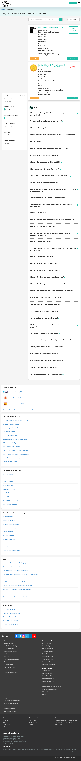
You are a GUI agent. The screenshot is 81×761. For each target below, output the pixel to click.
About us (5, 720)
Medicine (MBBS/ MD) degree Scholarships (15, 439)
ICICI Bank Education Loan (49, 692)
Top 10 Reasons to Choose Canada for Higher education (18, 593)
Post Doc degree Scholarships (11, 446)
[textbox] (13, 109)
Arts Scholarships (8, 643)
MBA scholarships (8, 656)
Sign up (73, 3)
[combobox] (14, 101)
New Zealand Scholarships (10, 500)
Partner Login (58, 718)
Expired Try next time (73, 67)
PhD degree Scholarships (10, 443)
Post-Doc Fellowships (9, 667)
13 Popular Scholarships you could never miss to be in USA (19, 578)
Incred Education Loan (48, 684)
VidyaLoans (45, 694)
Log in (65, 3)
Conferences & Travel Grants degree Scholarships (16, 454)
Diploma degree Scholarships (11, 435)
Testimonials (6, 724)
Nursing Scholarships (9, 520)
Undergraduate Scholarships (11, 659)
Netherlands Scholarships (10, 504)
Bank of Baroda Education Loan (50, 676)
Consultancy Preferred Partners (63, 722)
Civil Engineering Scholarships (11, 524)
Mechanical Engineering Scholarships (13, 528)
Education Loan (46, 670)
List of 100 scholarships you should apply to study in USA (18, 563)
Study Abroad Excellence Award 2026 (50, 27)
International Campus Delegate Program (66, 720)
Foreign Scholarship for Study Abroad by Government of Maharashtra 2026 (51, 66)
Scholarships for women (10, 669)
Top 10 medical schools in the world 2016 (14, 582)
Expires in (73, 29)
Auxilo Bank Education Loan (49, 689)
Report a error (58, 724)
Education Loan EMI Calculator (12, 700)
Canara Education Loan (48, 681)
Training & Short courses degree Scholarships (15, 450)
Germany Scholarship (47, 648)
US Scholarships (46, 643)
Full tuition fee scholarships (10, 624)
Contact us (6, 729)
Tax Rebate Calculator (9, 708)
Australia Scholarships (9, 485)
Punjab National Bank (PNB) (13, 404)
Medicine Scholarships (9, 539)
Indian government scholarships (11, 613)
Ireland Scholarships (8, 493)
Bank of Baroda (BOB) (12, 398)
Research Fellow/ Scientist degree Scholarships (16, 458)
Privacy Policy (32, 720)
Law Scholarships (8, 543)
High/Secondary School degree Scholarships (15, 420)
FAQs (4, 726)
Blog (4, 722)
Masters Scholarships (9, 662)
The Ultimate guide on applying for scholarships (16, 570)
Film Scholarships (8, 531)
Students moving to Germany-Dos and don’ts (15, 597)
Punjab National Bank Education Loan (52, 686)
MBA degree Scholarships (10, 431)
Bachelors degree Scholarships (11, 424)
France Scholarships (8, 496)
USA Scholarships (8, 474)
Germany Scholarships (9, 481)
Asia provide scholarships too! (11, 566)
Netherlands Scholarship (48, 664)
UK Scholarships (7, 478)
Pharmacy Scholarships (9, 535)
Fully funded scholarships (10, 617)
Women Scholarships (9, 609)
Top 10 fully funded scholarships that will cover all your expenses (20, 574)
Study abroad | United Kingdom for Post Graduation (17, 589)
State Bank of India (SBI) (12, 392)
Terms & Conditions (34, 718)
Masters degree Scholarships (11, 428)
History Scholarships (8, 546)
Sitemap (31, 724)
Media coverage (33, 722)
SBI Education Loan (47, 673)
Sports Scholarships (8, 516)
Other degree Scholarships (10, 461)
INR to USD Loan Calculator (11, 703)
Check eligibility (72, 58)
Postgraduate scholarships (11, 672)
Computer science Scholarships (11, 550)
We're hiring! (6, 718)
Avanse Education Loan (48, 678)
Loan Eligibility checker (10, 711)
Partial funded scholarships (10, 620)
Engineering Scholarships (10, 651)
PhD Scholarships (8, 664)
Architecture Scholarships (11, 646)
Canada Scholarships (9, 489)
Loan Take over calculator (10, 706)
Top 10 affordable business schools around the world (17, 585)
